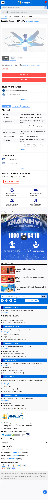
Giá (10, 16)
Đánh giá (29, 16)
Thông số (16, 16)
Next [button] (44, 40)
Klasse (11, 65)
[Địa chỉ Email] (24, 296)
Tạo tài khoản (32, 300)
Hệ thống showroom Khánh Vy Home (11, 212)
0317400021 (14, 475)
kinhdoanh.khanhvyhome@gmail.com (18, 431)
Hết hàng (24, 79)
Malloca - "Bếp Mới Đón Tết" (25, 269)
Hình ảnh (4, 16)
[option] (24, 39)
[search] (45, 7)
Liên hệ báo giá (24, 75)
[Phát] (24, 237)
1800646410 (15, 428)
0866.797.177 (13, 458)
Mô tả (23, 16)
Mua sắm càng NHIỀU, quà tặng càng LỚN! (30, 287)
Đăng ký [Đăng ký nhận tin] (44, 296)
